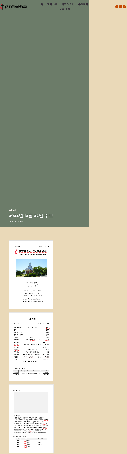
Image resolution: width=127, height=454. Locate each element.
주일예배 (83, 4)
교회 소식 (65, 8)
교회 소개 (52, 4)
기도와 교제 (67, 4)
